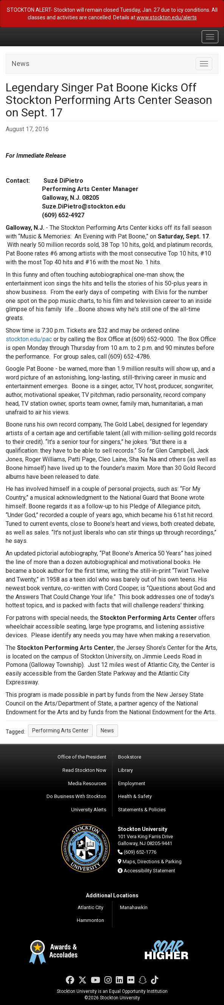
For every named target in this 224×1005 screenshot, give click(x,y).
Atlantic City (90, 907)
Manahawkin (134, 907)
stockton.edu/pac (29, 339)
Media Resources (87, 783)
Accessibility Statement (149, 870)
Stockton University (41, 36)
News (21, 63)
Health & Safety (135, 796)
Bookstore (129, 757)
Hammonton (90, 920)
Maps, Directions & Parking (152, 861)
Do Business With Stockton (76, 796)
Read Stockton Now (84, 770)
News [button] (107, 730)
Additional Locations (112, 895)
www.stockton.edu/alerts (167, 17)
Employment (131, 783)
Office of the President (82, 757)
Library (125, 770)
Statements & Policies (142, 809)
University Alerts (88, 809)
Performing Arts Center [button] (60, 730)
